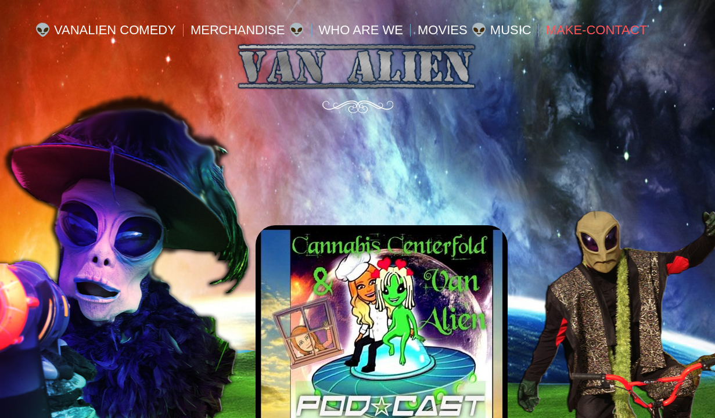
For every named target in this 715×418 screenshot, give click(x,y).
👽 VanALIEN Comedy (105, 30)
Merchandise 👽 (247, 30)
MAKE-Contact (596, 30)
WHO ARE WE (361, 30)
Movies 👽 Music (474, 30)
